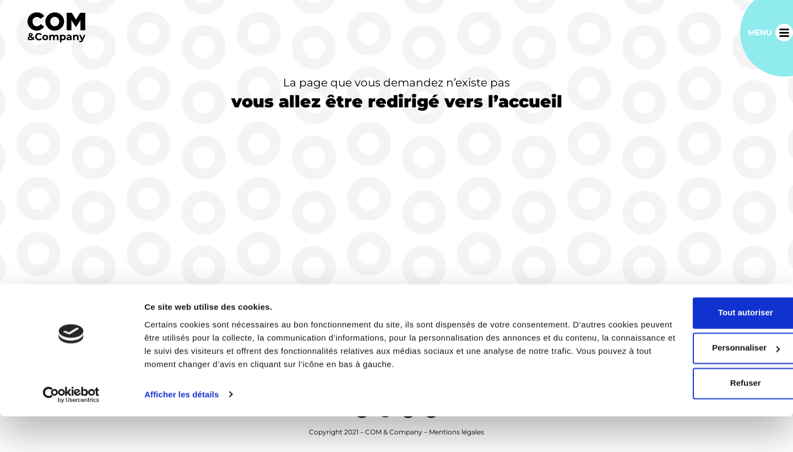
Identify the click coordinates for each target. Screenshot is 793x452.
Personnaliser (701, 384)
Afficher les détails (181, 430)
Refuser (701, 419)
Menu (760, 32)
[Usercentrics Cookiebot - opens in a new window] (71, 430)
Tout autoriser (701, 348)
